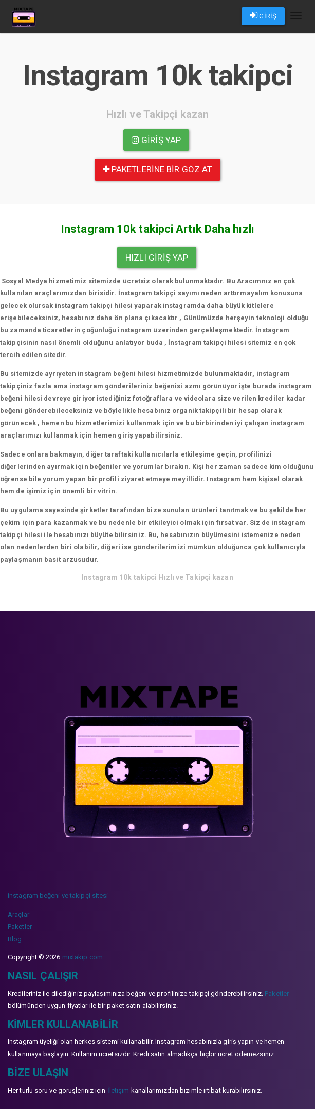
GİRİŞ (263, 15)
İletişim (118, 1090)
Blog (15, 939)
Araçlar (18, 914)
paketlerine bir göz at (157, 169)
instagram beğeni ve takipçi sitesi (58, 895)
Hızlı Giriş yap (157, 257)
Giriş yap (156, 140)
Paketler (20, 926)
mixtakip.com (82, 957)
